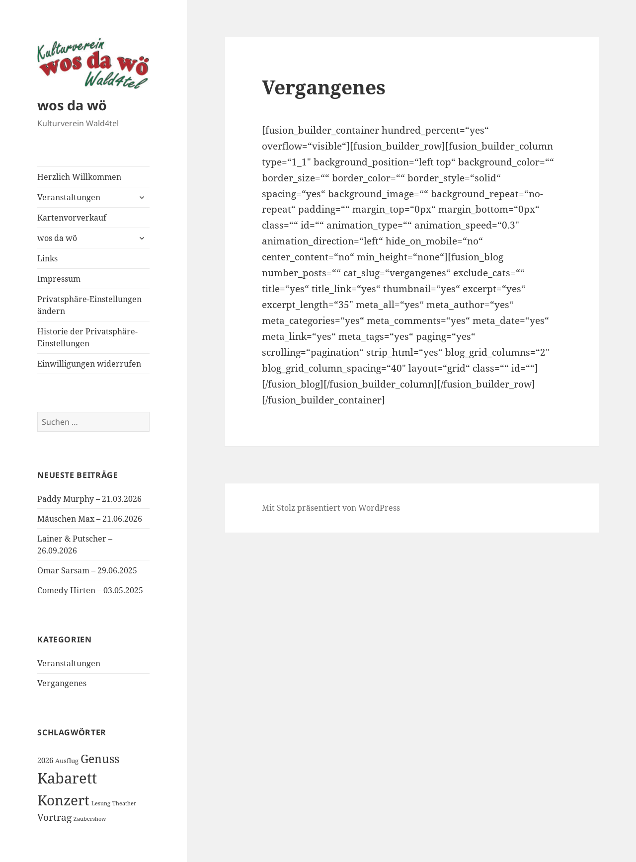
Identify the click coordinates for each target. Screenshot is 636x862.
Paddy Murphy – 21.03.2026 (89, 498)
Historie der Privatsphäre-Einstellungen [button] (87, 337)
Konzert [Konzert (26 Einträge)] (63, 799)
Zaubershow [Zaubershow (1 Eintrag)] (90, 818)
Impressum (58, 278)
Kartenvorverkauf (71, 217)
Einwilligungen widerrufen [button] (89, 363)
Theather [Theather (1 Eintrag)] (124, 803)
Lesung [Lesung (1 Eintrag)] (100, 803)
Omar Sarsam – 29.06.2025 (87, 570)
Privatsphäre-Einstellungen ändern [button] (89, 305)
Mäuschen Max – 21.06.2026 (89, 518)
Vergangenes (61, 683)
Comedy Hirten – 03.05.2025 (90, 590)
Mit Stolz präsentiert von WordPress (331, 507)
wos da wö (72, 105)
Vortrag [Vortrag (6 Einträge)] (54, 817)
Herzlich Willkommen (79, 176)
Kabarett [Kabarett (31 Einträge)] (67, 778)
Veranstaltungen (68, 197)
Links (47, 258)
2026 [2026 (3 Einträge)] (45, 760)
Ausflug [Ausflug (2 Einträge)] (67, 760)
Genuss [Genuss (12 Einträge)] (99, 759)
